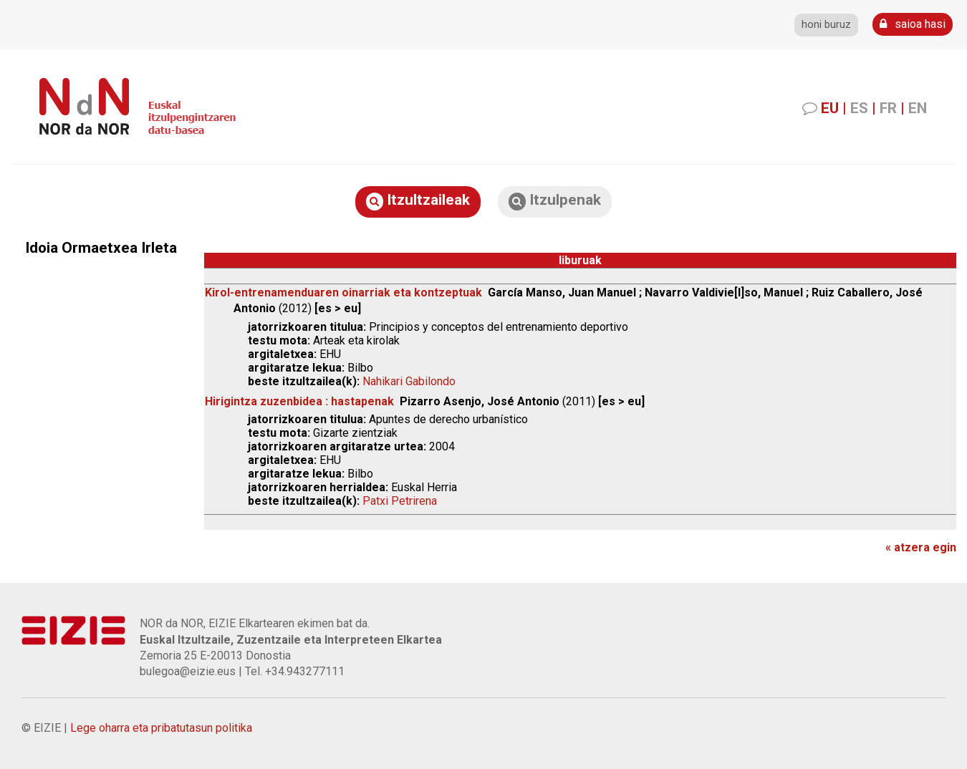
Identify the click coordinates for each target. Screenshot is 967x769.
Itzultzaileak (418, 201)
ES (859, 108)
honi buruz (826, 25)
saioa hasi (913, 24)
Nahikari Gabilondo (409, 381)
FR (888, 108)
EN (917, 108)
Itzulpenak (555, 201)
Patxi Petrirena (399, 501)
